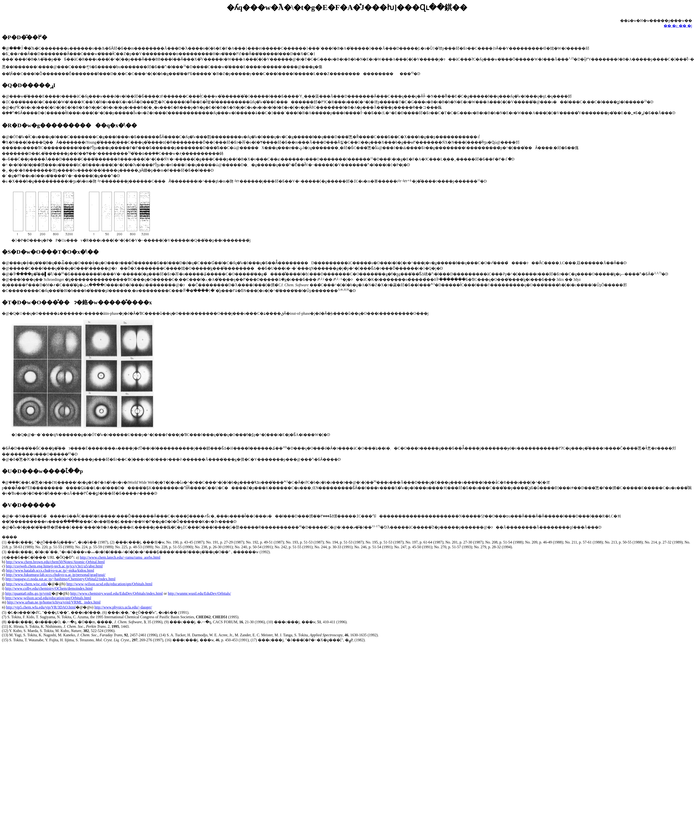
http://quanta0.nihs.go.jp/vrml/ (28, 593)
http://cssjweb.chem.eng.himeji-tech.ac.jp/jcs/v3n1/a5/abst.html (54, 566)
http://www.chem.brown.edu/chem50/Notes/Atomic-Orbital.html (55, 562)
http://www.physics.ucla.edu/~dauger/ (123, 607)
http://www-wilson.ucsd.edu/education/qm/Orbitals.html (109, 584)
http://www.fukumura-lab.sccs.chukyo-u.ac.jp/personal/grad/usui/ (55, 575)
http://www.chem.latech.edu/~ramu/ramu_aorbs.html (120, 557)
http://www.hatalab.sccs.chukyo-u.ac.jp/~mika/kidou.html (50, 570)
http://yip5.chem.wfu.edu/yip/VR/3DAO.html (41, 607)
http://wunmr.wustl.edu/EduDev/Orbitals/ (199, 593)
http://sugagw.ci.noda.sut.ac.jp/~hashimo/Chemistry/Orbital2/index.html (60, 579)
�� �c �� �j (678, 26)
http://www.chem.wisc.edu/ (26, 584)
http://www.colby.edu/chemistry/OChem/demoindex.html (49, 588)
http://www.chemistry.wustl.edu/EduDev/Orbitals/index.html (116, 593)
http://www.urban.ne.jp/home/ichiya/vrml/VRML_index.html (54, 602)
